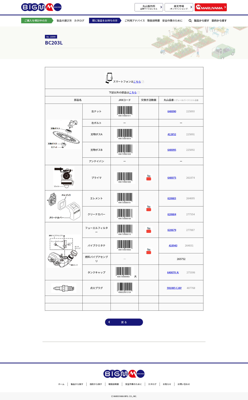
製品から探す (201, 20)
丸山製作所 (149, 7)
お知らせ (167, 384)
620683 (171, 198)
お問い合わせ (184, 384)
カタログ (79, 20)
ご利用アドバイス (135, 20)
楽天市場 (179, 7)
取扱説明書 (153, 20)
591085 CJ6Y (174, 288)
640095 (171, 150)
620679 (171, 230)
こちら (137, 81)
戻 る (124, 322)
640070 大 (173, 272)
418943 (173, 245)
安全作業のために (172, 20)
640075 (171, 177)
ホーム (61, 384)
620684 (171, 214)
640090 (171, 111)
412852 (171, 134)
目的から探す (219, 20)
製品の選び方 (64, 20)
